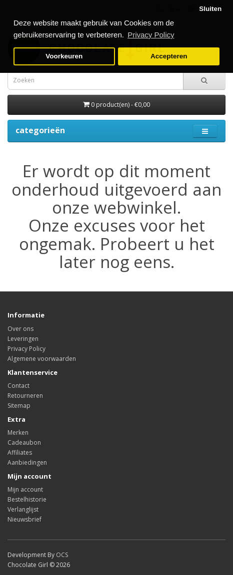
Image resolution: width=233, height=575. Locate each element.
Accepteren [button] (169, 56)
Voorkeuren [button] (64, 56)
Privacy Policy (27, 348)
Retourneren (25, 395)
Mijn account (25, 489)
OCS (62, 555)
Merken (18, 432)
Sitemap (19, 405)
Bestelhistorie (27, 499)
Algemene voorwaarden (42, 358)
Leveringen (23, 338)
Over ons (21, 328)
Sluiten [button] (210, 8)
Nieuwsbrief (25, 519)
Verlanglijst (23, 509)
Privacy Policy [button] (151, 34)
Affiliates (20, 452)
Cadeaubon (24, 442)
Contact (19, 385)
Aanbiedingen (27, 462)
